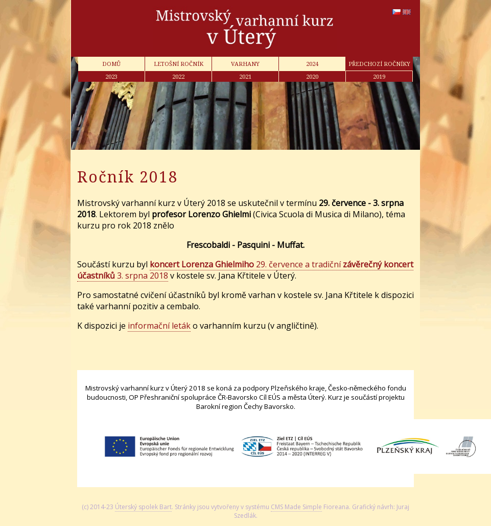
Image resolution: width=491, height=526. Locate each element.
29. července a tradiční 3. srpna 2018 (245, 270)
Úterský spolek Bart (143, 506)
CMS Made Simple (296, 506)
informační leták (159, 325)
